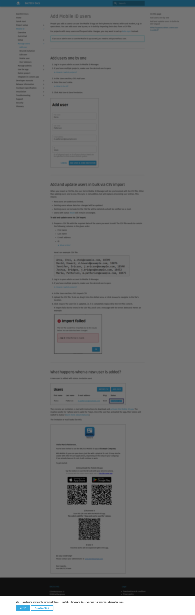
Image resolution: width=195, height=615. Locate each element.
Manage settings (42, 608)
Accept (23, 608)
